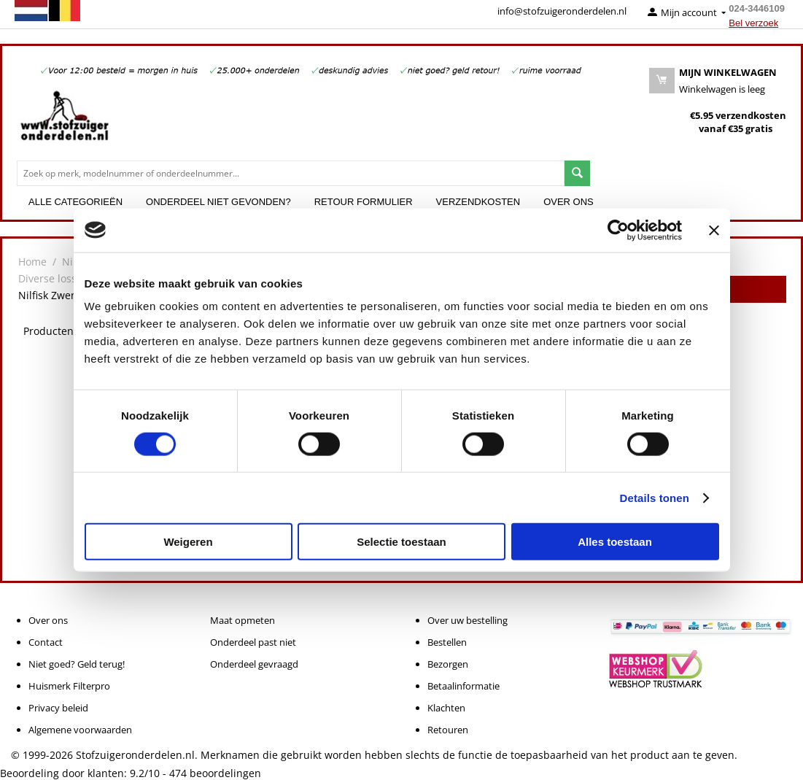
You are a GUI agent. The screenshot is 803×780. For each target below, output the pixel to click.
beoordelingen (215, 773)
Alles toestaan (615, 542)
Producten (48, 331)
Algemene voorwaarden (80, 729)
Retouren (447, 729)
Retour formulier (363, 201)
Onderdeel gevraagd (254, 664)
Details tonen (654, 497)
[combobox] (291, 173)
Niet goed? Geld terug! (76, 664)
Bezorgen (447, 664)
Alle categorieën (75, 201)
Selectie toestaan (401, 542)
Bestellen (447, 642)
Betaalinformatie (463, 685)
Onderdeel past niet (253, 642)
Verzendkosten (478, 201)
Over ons (568, 201)
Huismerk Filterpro (69, 685)
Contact (45, 642)
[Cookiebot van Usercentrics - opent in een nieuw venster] (618, 230)
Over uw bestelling (467, 620)
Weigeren (187, 542)
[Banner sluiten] (714, 230)
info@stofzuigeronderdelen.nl (562, 11)
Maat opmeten (242, 620)
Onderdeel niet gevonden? (218, 201)
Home (32, 262)
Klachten (446, 707)
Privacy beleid (58, 707)
